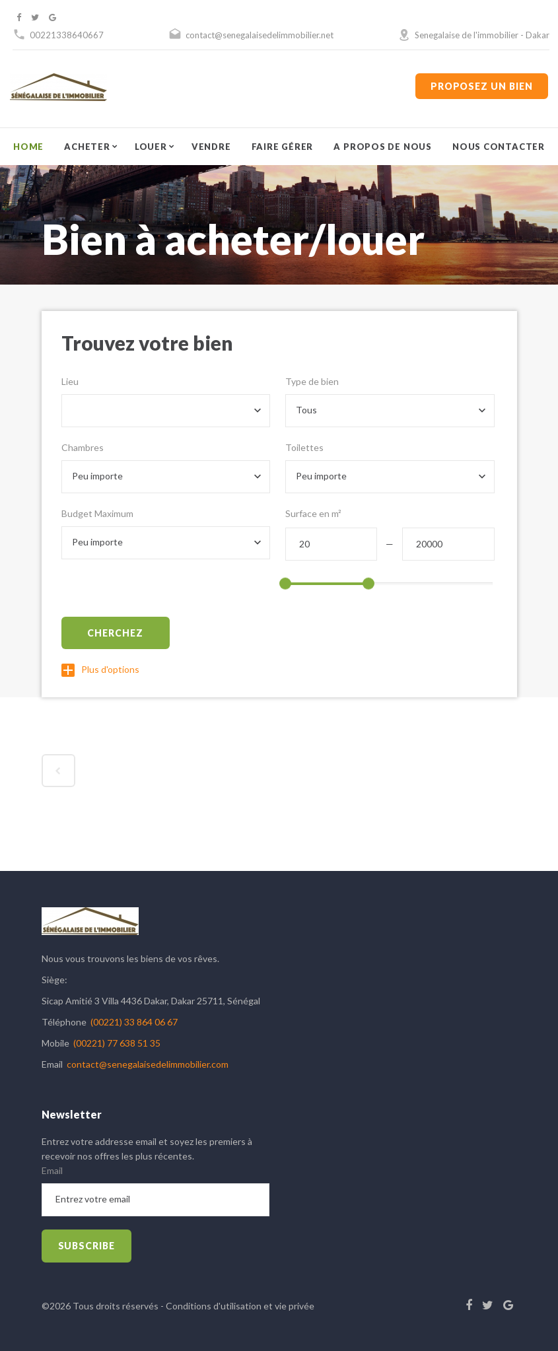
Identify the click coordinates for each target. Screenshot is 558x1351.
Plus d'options (100, 669)
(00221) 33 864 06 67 (134, 1021)
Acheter (87, 146)
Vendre (211, 146)
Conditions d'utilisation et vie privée (240, 1305)
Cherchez (115, 633)
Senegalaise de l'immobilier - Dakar (482, 35)
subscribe (87, 1245)
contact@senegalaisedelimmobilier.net (259, 35)
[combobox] (166, 410)
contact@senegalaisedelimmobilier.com (147, 1064)
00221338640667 (67, 35)
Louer (151, 146)
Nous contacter (498, 146)
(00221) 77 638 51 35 (116, 1043)
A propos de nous (382, 146)
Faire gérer (283, 146)
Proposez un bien (482, 86)
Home (28, 146)
